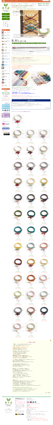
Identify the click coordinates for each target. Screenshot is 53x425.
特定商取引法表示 (4, 130)
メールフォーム (4, 99)
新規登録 (5, 16)
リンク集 (3, 119)
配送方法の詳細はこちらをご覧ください (32, 407)
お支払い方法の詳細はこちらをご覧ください (33, 403)
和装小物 (13, 7)
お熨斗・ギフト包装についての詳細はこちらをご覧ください (35, 418)
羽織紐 (16, 7)
